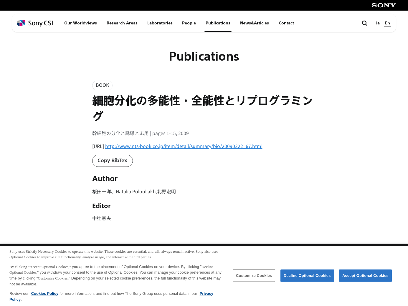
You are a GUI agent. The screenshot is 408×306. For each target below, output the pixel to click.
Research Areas (122, 23)
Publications (218, 23)
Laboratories (160, 23)
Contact (286, 23)
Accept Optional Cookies (365, 277)
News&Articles (254, 23)
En (387, 23)
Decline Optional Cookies (307, 277)
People (189, 23)
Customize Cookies (254, 277)
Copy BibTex (112, 160)
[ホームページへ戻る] (35, 23)
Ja (378, 23)
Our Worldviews (80, 23)
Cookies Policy (44, 295)
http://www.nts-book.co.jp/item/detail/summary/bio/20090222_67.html (183, 146)
